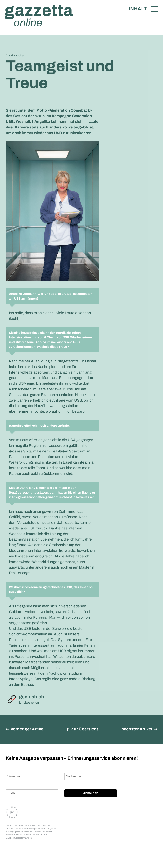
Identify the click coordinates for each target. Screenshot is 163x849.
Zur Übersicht (82, 729)
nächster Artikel (139, 729)
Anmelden (90, 793)
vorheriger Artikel (25, 729)
